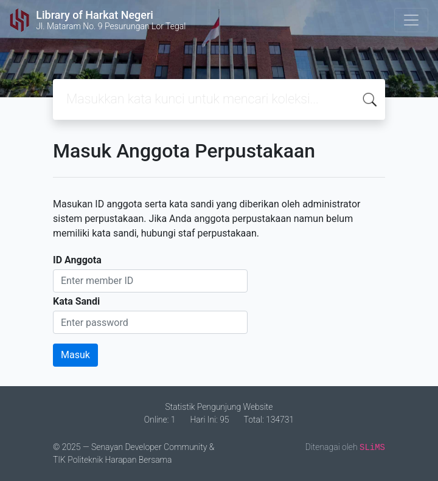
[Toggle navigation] (411, 20)
